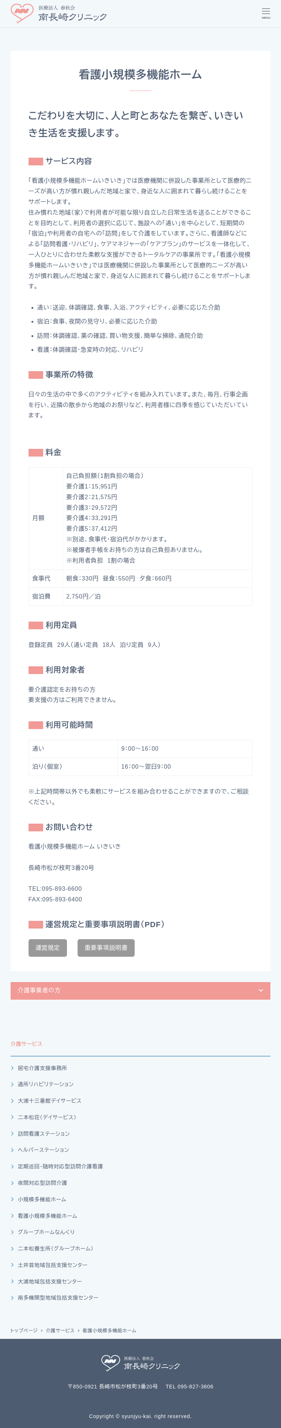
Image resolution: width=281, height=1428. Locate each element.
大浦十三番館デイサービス (50, 1101)
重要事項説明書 (106, 948)
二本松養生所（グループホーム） (56, 1249)
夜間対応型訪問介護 (42, 1183)
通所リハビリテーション (46, 1084)
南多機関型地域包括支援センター (58, 1298)
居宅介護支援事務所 (42, 1068)
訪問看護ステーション (44, 1134)
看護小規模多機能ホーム (48, 1216)
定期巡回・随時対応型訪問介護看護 (60, 1166)
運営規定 (47, 948)
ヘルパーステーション (43, 1150)
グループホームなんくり (46, 1232)
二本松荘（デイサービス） (47, 1117)
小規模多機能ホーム (42, 1199)
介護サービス (27, 1044)
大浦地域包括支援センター (50, 1282)
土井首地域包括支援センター (53, 1265)
